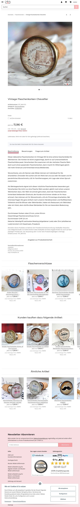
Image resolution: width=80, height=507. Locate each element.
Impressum (8, 501)
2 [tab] (41, 89)
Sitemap (10, 505)
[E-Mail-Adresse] (33, 445)
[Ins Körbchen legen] (9, 21)
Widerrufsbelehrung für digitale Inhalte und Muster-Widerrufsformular (17, 469)
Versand (23, 129)
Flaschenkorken (20, 106)
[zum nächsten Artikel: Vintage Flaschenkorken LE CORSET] (70, 15)
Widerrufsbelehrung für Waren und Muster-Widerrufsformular (15, 476)
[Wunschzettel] (66, 2)
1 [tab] (39, 89)
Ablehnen (63, 499)
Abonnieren (65, 445)
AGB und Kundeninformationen (15, 456)
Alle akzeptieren (63, 488)
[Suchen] (37, 7)
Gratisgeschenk (12, 460)
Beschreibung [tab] (13, 151)
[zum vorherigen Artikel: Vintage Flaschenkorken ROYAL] (66, 15)
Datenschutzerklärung (41, 438)
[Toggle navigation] (2, 1)
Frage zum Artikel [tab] (42, 151)
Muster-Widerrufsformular (16, 463)
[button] (61, 2)
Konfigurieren (63, 494)
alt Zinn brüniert (41, 118)
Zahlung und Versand (14, 481)
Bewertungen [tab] (27, 151)
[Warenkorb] (73, 2)
